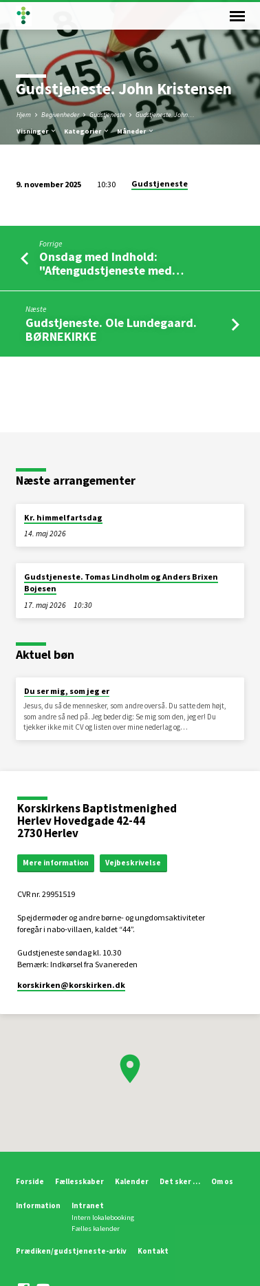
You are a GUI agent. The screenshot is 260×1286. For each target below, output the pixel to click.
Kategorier (87, 131)
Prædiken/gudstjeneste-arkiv (71, 1251)
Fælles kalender (96, 1228)
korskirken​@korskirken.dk (71, 985)
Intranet (88, 1205)
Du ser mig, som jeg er (66, 691)
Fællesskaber (79, 1181)
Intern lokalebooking (103, 1217)
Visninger (37, 131)
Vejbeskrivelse (133, 862)
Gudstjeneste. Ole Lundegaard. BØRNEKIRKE (111, 329)
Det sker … (180, 1181)
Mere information (56, 862)
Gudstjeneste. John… (165, 114)
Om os (222, 1181)
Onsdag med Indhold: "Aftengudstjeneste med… (111, 263)
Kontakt (153, 1251)
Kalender (132, 1181)
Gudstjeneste (107, 114)
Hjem (24, 114)
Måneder (136, 131)
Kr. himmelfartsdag (63, 517)
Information (38, 1205)
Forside (30, 1181)
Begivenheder (60, 114)
